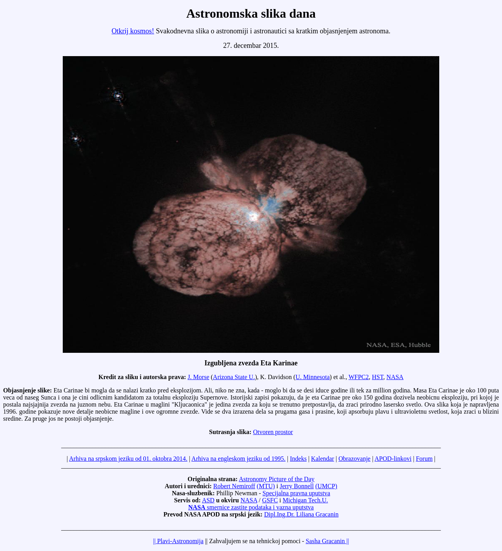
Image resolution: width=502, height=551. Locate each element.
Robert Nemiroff (234, 486)
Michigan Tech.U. (305, 500)
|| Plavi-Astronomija (178, 541)
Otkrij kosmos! (133, 31)
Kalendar (322, 458)
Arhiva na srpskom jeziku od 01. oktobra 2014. (128, 458)
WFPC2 (359, 377)
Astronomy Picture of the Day (277, 479)
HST (377, 377)
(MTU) (266, 486)
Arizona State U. (234, 377)
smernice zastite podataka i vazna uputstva (251, 507)
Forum (424, 458)
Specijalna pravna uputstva (296, 493)
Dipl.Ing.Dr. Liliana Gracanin (301, 514)
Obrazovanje (354, 458)
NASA (395, 377)
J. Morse (198, 377)
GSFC (270, 500)
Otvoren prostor (273, 432)
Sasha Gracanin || (327, 541)
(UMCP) (326, 486)
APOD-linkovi (393, 458)
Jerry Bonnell (297, 486)
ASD (208, 500)
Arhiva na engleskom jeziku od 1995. (238, 458)
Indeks (298, 458)
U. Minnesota (312, 377)
